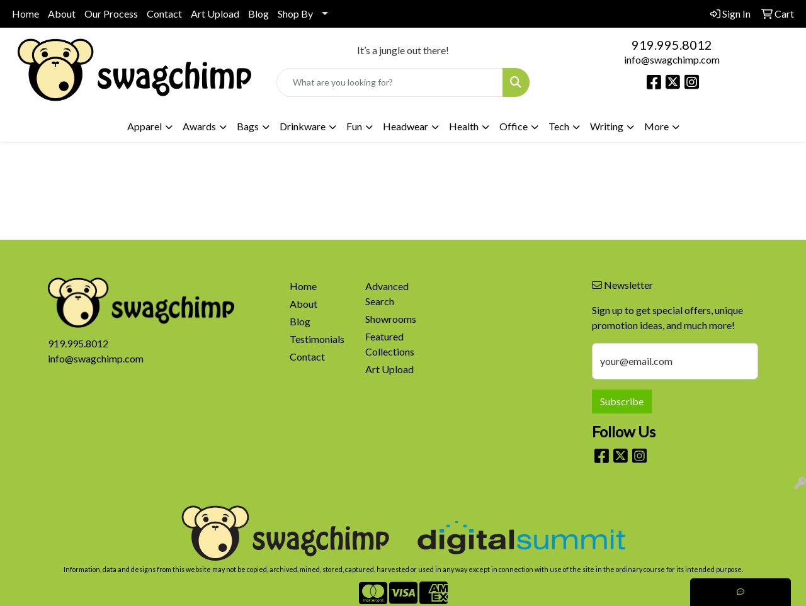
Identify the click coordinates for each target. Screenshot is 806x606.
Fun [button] (354, 126)
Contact (164, 14)
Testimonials (317, 339)
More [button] (656, 126)
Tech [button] (558, 126)
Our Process (111, 14)
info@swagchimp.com (672, 59)
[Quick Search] (390, 82)
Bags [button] (248, 126)
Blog (258, 14)
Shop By (295, 14)
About (62, 14)
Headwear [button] (405, 126)
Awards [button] (199, 126)
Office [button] (513, 126)
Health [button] (464, 126)
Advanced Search (387, 293)
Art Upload (215, 14)
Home (25, 14)
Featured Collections (389, 343)
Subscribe (622, 401)
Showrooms (390, 319)
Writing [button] (606, 126)
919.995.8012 (672, 44)
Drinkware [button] (303, 126)
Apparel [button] (144, 126)
